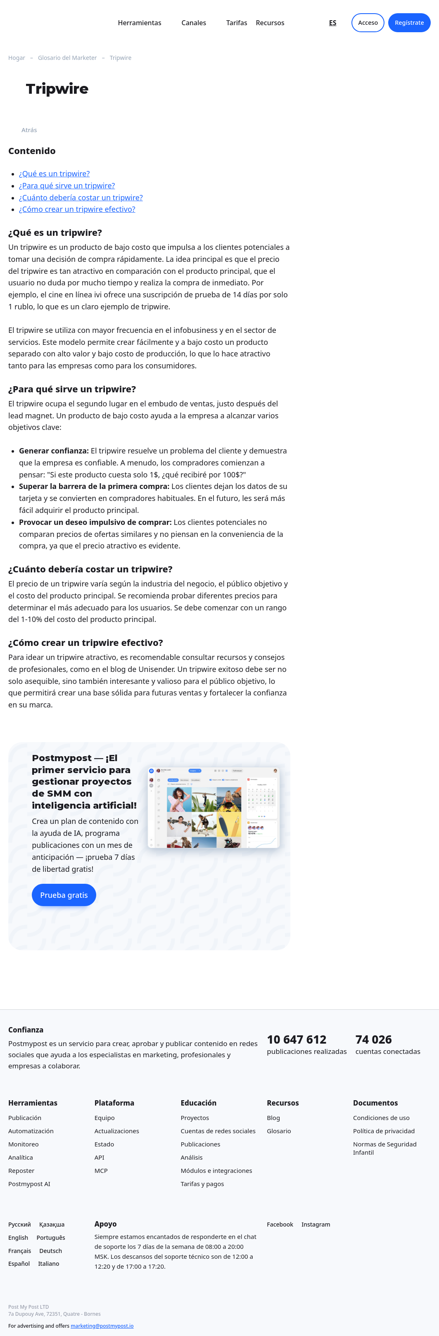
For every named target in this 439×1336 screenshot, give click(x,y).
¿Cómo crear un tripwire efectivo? (77, 209)
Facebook (280, 1224)
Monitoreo (23, 1143)
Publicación (24, 1117)
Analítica (20, 1157)
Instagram (315, 1224)
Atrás (22, 130)
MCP (101, 1170)
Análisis (192, 1157)
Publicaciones (201, 1143)
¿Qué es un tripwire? (54, 173)
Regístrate (409, 22)
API (99, 1157)
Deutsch (50, 1250)
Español (19, 1263)
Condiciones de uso (381, 1117)
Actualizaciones (117, 1130)
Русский (19, 1224)
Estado (104, 1143)
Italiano (48, 1263)
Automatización (31, 1130)
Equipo (105, 1117)
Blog (273, 1117)
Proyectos (195, 1117)
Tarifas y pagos (202, 1183)
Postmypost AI (29, 1183)
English (18, 1237)
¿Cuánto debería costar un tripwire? (81, 197)
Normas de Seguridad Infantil (385, 1147)
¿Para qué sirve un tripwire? (67, 185)
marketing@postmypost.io (102, 1325)
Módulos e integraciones (216, 1170)
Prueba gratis (64, 895)
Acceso (368, 22)
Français (19, 1250)
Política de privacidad (384, 1130)
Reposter (21, 1170)
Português (50, 1237)
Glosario (279, 1130)
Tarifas (236, 22)
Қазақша (52, 1224)
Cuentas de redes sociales (218, 1130)
